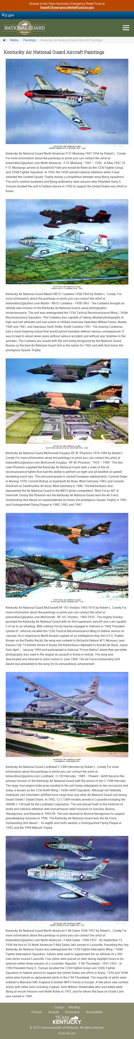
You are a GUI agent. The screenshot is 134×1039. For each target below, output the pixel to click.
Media (14, 40)
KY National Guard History (24, 28)
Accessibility (94, 1012)
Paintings (29, 40)
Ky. (8, 14)
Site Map (74, 1007)
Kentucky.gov (67, 1033)
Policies (36, 1012)
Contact (59, 1007)
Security (53, 1012)
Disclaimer (72, 1012)
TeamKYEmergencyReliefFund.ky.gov (67, 7)
